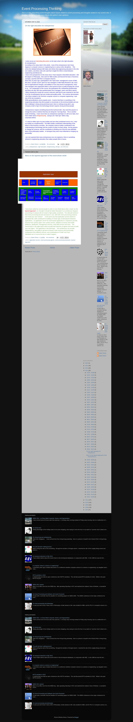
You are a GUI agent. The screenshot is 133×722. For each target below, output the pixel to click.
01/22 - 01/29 (90, 489)
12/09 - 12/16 (90, 380)
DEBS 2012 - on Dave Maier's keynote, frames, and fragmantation (51, 518)
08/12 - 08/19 (90, 419)
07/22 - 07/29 (90, 427)
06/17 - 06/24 (90, 439)
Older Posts (74, 248)
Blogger (76, 717)
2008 (86, 507)
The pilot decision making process (42, 546)
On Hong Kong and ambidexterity (42, 537)
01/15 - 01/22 (90, 492)
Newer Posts (30, 248)
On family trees (37, 527)
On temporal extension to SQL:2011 (43, 556)
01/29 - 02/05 (90, 487)
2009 (86, 505)
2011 (86, 500)
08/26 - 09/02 (90, 414)
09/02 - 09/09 (90, 412)
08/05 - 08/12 (90, 422)
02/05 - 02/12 (90, 484)
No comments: (51, 144)
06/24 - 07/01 (90, 436)
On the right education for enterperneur (39, 26)
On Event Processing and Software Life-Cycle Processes (48, 594)
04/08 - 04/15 (90, 467)
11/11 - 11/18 (90, 390)
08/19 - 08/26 (90, 417)
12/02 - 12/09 (90, 382)
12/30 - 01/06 (90, 372)
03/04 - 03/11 (90, 474)
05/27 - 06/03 (90, 444)
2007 (86, 509)
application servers (34, 240)
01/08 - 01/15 (90, 494)
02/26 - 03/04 (90, 477)
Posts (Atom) (36, 251)
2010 (86, 502)
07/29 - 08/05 (90, 424)
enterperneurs (33, 146)
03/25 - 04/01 (90, 469)
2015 (86, 363)
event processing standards (62, 240)
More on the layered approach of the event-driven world (45, 156)
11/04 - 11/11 (90, 392)
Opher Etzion (102, 353)
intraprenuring (51, 146)
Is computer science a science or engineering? (46, 565)
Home (52, 248)
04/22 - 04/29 (90, 462)
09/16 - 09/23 (90, 407)
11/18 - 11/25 (90, 387)
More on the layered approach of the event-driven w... (96, 456)
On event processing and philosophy (43, 603)
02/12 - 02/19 (90, 482)
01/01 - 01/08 (90, 497)
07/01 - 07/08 (90, 434)
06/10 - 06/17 (90, 441)
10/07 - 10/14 (90, 402)
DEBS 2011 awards (106, 276)
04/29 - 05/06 (90, 460)
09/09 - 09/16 (90, 409)
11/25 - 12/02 (90, 385)
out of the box (64, 146)
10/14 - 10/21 (90, 400)
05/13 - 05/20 (90, 446)
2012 (86, 370)
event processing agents (47, 240)
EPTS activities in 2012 (106, 252)
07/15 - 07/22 (90, 429)
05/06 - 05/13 (90, 449)
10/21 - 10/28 (90, 397)
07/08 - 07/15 (90, 432)
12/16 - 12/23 (90, 377)
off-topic (57, 146)
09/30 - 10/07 (90, 404)
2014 (86, 365)
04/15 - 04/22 (90, 464)
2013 (86, 368)
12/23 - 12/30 (90, 375)
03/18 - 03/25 (90, 472)
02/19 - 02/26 (90, 479)
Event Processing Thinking (41, 9)
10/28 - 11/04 (90, 395)
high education (42, 146)
